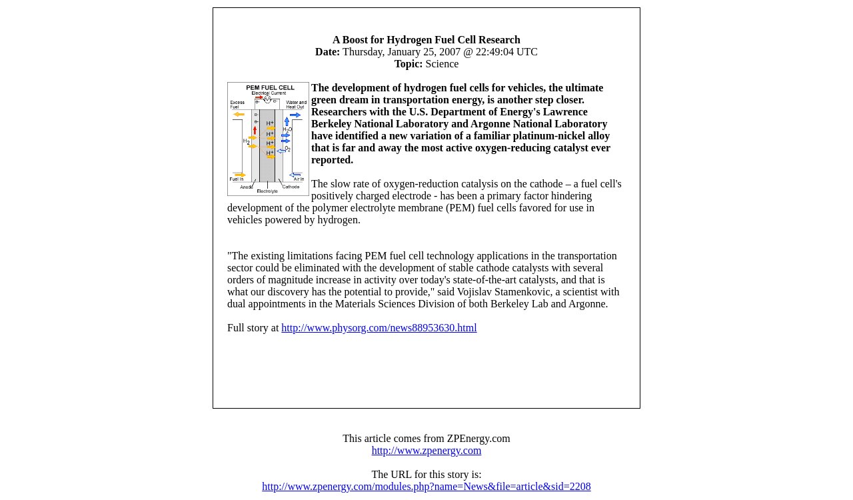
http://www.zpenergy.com (427, 450)
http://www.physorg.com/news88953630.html (378, 327)
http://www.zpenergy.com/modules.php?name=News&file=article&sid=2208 (426, 486)
